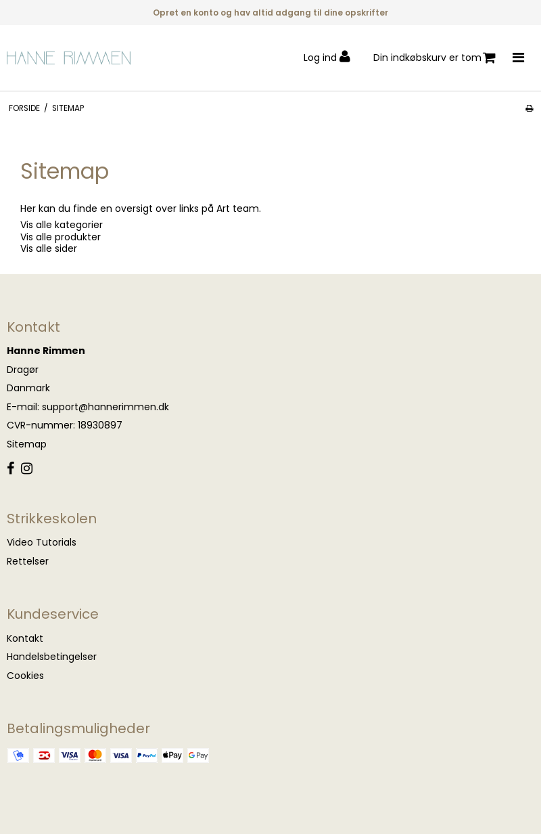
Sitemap (27, 444)
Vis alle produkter (60, 237)
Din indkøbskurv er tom (434, 57)
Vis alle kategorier (61, 225)
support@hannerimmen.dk (105, 407)
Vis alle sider (48, 248)
